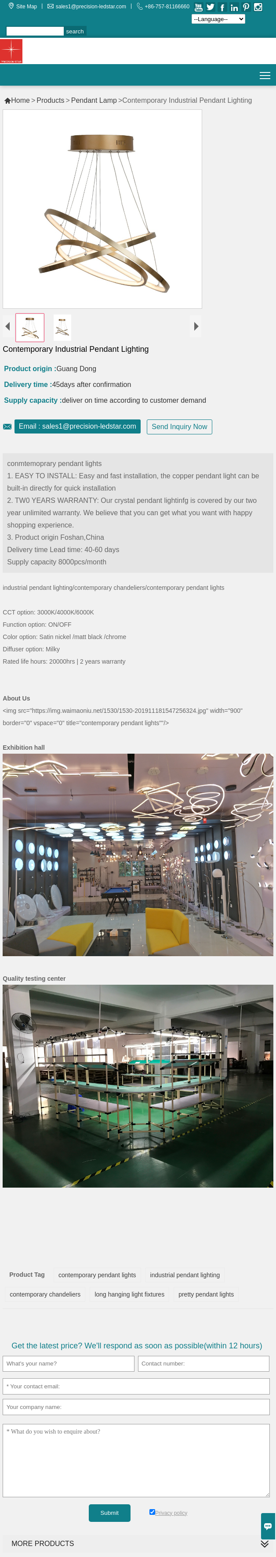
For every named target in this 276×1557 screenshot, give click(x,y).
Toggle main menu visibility (266, 72)
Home (17, 100)
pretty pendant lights (206, 1294)
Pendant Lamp (94, 100)
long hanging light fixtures (129, 1294)
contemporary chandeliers (45, 1294)
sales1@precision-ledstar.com (91, 7)
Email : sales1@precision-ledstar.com (77, 426)
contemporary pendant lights (97, 1275)
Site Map (26, 7)
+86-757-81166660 (167, 7)
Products (50, 100)
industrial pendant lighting (185, 1275)
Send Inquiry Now (179, 426)
